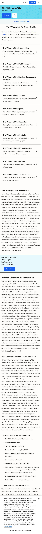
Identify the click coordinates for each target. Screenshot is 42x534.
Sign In (25, 2)
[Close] (39, 499)
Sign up (32, 2)
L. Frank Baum (7, 11)
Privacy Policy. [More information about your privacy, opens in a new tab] (8, 527)
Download (9, 269)
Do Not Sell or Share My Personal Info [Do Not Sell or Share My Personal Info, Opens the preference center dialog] (20, 530)
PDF (6, 15)
